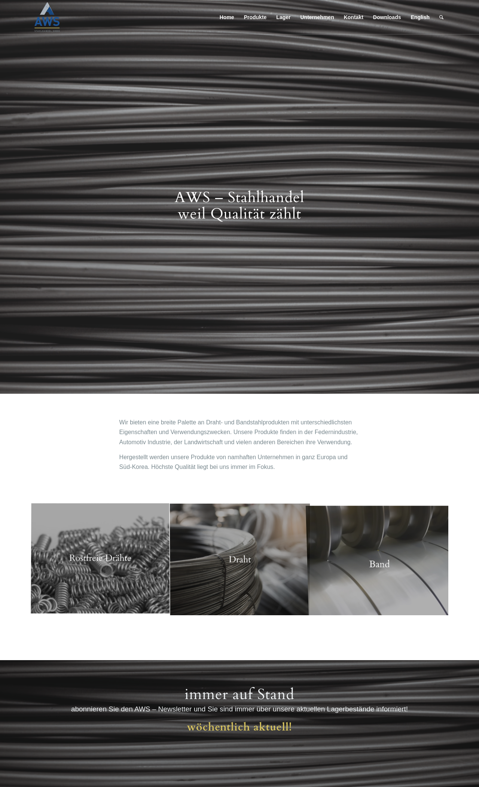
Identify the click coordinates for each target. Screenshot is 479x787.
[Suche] (441, 17)
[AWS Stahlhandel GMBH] (47, 17)
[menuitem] (227, 17)
